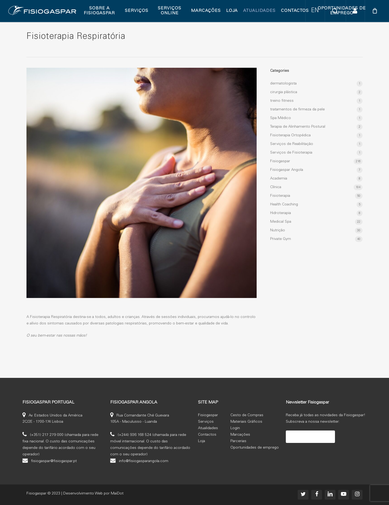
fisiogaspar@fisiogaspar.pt (54, 461)
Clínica (275, 187)
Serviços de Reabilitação (291, 144)
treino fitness (282, 101)
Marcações (240, 435)
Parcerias (238, 441)
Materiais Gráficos (246, 422)
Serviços (206, 422)
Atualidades (208, 428)
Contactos (207, 435)
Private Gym (280, 239)
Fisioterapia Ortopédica (290, 135)
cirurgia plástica (283, 92)
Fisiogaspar (280, 161)
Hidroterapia (280, 213)
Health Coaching (284, 204)
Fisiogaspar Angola (286, 170)
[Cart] (375, 11)
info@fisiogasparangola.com (143, 461)
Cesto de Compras (246, 415)
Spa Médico (280, 118)
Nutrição (277, 230)
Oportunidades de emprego (254, 448)
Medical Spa (280, 222)
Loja (201, 441)
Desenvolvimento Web (83, 494)
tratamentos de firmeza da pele (297, 109)
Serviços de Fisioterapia (291, 153)
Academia (278, 179)
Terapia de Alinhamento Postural (297, 127)
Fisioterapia (280, 196)
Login (235, 428)
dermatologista (283, 84)
